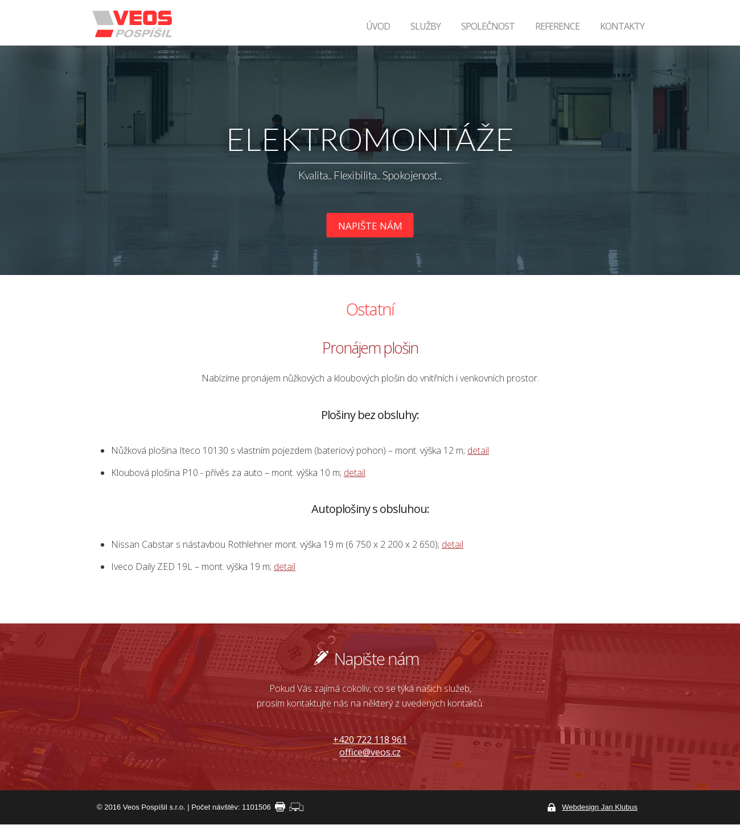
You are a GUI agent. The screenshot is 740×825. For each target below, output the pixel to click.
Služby (425, 26)
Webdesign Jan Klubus (600, 807)
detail (478, 450)
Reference (557, 26)
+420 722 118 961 (370, 739)
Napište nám (370, 225)
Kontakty (622, 26)
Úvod (378, 26)
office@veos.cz (370, 752)
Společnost (488, 26)
